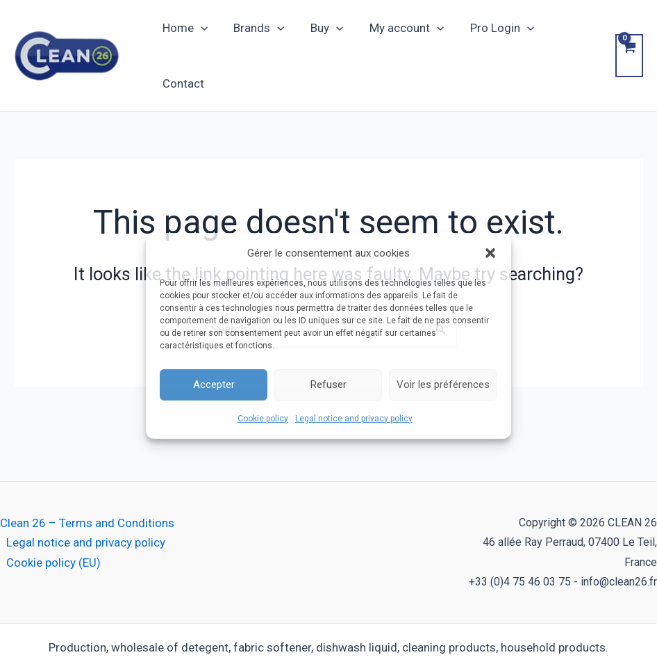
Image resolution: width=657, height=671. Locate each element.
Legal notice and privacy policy (354, 418)
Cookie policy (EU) (53, 526)
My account (398, 37)
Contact (567, 38)
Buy (321, 37)
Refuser (328, 384)
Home (183, 37)
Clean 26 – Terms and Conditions (87, 487)
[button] (490, 252)
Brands (256, 37)
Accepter (214, 384)
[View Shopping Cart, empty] (628, 37)
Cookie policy (263, 418)
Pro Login (491, 37)
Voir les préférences (443, 384)
